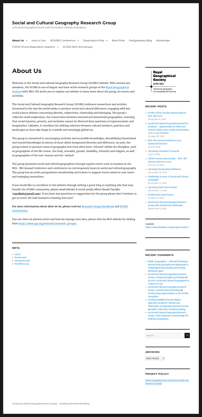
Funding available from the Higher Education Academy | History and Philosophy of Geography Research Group (168, 302)
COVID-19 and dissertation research (33, 46)
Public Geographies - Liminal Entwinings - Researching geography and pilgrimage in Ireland (169, 264)
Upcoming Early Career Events (162, 187)
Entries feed (20, 257)
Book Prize (118, 40)
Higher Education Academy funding (168, 309)
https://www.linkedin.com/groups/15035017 (167, 227)
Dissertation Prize (93, 40)
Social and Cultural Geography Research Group (64, 22)
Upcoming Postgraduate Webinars (164, 169)
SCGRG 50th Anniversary (78, 46)
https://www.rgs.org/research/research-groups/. (47, 223)
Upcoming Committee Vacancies (163, 151)
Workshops (163, 40)
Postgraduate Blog (140, 40)
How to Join (39, 40)
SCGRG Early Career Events (161, 194)
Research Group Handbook (98, 206)
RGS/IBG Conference (62, 40)
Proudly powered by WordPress (75, 403)
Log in (18, 254)
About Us (18, 40)
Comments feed (22, 260)
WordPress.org (22, 264)
